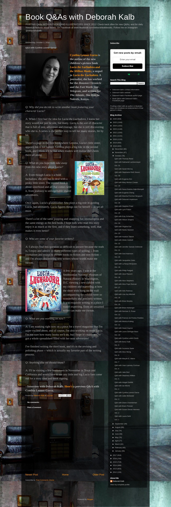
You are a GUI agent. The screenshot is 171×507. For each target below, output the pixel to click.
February (119, 448)
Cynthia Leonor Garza (84, 55)
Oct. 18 (117, 277)
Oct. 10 (117, 335)
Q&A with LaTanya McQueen (125, 264)
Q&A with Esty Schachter (124, 216)
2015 (115, 462)
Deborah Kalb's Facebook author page (127, 96)
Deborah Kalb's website (121, 93)
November (119, 152)
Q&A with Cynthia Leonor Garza (126, 393)
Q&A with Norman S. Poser (124, 311)
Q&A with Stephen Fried (123, 206)
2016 (115, 459)
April (117, 441)
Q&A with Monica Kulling (123, 321)
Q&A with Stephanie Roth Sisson (127, 172)
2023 (115, 129)
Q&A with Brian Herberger (124, 308)
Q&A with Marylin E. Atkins (124, 359)
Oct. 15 (117, 304)
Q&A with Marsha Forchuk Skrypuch (128, 196)
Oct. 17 (117, 287)
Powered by (127, 74)
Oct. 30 (117, 176)
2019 (115, 143)
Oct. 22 (117, 243)
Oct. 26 (117, 203)
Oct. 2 (116, 413)
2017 (115, 455)
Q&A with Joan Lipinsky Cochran (127, 365)
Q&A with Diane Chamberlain (125, 403)
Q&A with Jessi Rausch (123, 274)
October (118, 156)
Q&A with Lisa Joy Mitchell (124, 294)
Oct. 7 (116, 362)
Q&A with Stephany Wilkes (124, 376)
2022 (115, 133)
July (117, 431)
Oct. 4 (116, 389)
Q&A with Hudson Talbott (124, 237)
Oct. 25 (117, 213)
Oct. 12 (117, 315)
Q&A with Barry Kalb (122, 342)
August (118, 427)
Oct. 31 (117, 166)
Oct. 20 (117, 257)
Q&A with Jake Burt (121, 372)
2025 (115, 122)
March (117, 444)
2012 (115, 472)
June (117, 434)
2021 (115, 136)
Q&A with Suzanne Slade (124, 348)
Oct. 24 (117, 223)
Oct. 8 (116, 355)
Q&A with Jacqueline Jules (124, 260)
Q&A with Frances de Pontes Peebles (128, 318)
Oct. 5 (116, 379)
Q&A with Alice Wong (122, 352)
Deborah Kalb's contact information (125, 90)
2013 (115, 469)
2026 (115, 119)
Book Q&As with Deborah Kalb (80, 16)
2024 (115, 126)
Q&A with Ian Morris (122, 386)
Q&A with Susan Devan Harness (126, 409)
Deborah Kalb (118, 481)
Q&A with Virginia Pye (122, 226)
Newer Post (31, 474)
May (117, 437)
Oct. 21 (117, 250)
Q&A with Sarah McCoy (123, 169)
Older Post (98, 474)
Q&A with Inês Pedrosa (123, 291)
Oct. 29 (117, 186)
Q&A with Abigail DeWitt (123, 382)
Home (65, 474)
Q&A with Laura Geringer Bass (126, 332)
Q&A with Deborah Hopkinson (125, 199)
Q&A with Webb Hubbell (123, 240)
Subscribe (127, 66)
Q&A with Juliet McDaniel (124, 396)
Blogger (90, 499)
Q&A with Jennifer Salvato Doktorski (128, 247)
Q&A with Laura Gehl (122, 416)
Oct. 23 (117, 233)
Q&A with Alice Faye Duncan (125, 284)
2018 (115, 146)
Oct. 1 (116, 420)
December (119, 149)
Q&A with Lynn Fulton (122, 210)
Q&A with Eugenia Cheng (124, 193)
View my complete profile (119, 485)
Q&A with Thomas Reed (123, 159)
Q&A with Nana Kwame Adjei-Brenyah (129, 189)
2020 (115, 139)
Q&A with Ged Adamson (123, 254)
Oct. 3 (116, 399)
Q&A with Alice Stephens (124, 281)
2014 (115, 465)
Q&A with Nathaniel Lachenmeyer (127, 162)
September (119, 424)
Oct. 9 (116, 345)
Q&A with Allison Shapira (124, 220)
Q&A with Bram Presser (123, 406)
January (118, 451)
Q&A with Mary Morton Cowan (126, 182)
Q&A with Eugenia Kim (123, 179)
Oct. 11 (117, 325)
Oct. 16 (117, 298)
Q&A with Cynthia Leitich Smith (126, 338)
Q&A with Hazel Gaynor (123, 328)
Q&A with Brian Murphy (123, 301)
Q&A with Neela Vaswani (124, 230)
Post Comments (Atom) (45, 480)
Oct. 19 (117, 267)
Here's (68, 386)
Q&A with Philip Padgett (123, 270)
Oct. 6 (116, 369)
